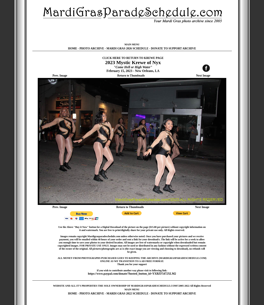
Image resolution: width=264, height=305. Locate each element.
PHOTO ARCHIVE (92, 48)
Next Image (203, 75)
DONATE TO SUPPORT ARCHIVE (173, 48)
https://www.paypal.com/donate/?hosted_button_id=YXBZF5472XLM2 (132, 273)
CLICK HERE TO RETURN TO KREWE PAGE (133, 58)
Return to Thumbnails (131, 75)
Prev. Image (60, 75)
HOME (72, 48)
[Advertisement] (132, 33)
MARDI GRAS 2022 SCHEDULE (127, 293)
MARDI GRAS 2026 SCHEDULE (127, 48)
